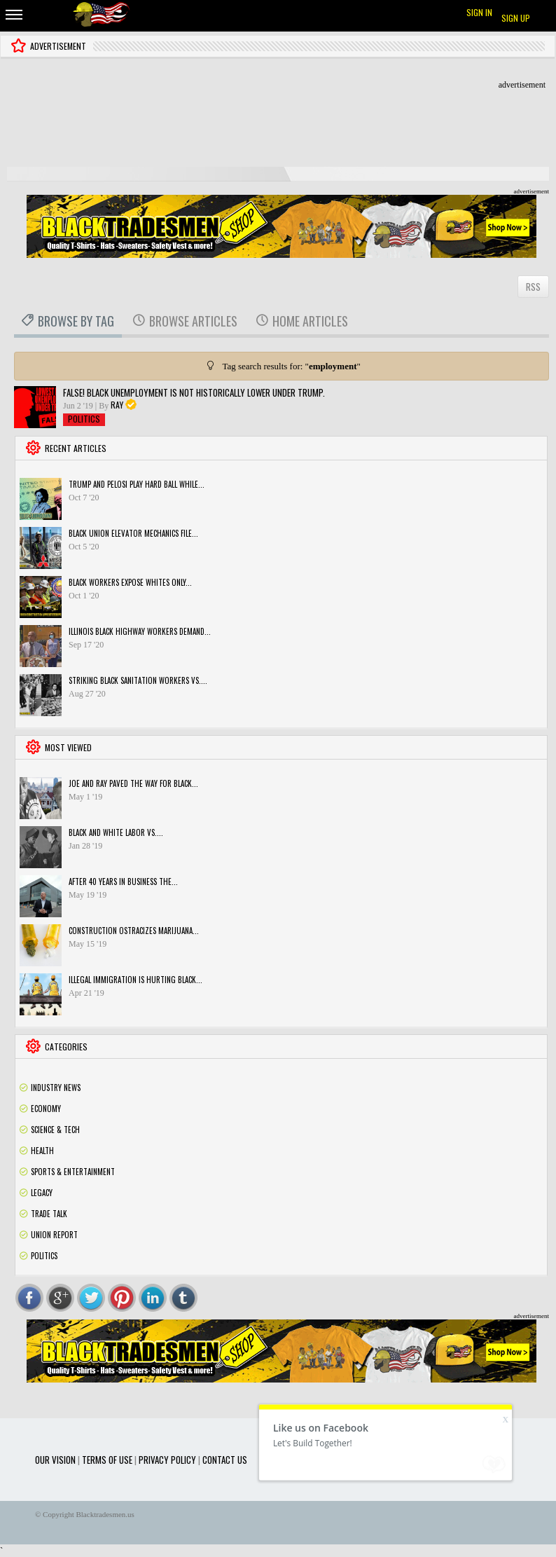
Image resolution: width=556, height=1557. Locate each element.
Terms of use (107, 1460)
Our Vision (55, 1460)
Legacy (42, 1192)
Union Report (54, 1234)
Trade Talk (49, 1213)
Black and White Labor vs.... (116, 832)
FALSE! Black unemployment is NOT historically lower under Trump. (194, 392)
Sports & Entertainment (73, 1171)
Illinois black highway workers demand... (140, 631)
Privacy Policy (167, 1460)
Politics (84, 419)
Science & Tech (55, 1129)
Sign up (515, 18)
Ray (117, 405)
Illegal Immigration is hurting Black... (135, 979)
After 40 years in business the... (123, 881)
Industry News (56, 1087)
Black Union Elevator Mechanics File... (133, 533)
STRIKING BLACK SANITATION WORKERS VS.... (138, 680)
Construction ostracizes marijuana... (134, 930)
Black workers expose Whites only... (130, 582)
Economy (46, 1108)
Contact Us (224, 1460)
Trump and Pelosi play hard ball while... (136, 484)
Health (42, 1150)
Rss (537, 1087)
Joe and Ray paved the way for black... (133, 783)
